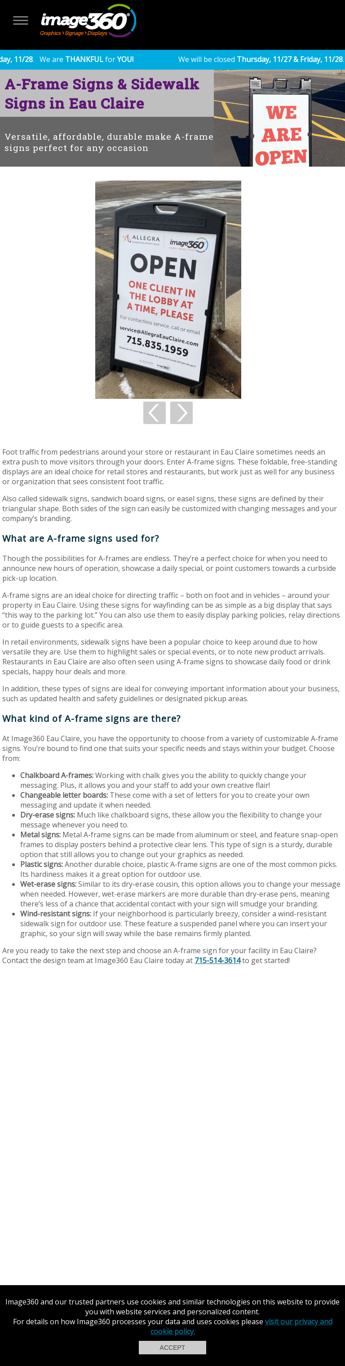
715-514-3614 (217, 960)
